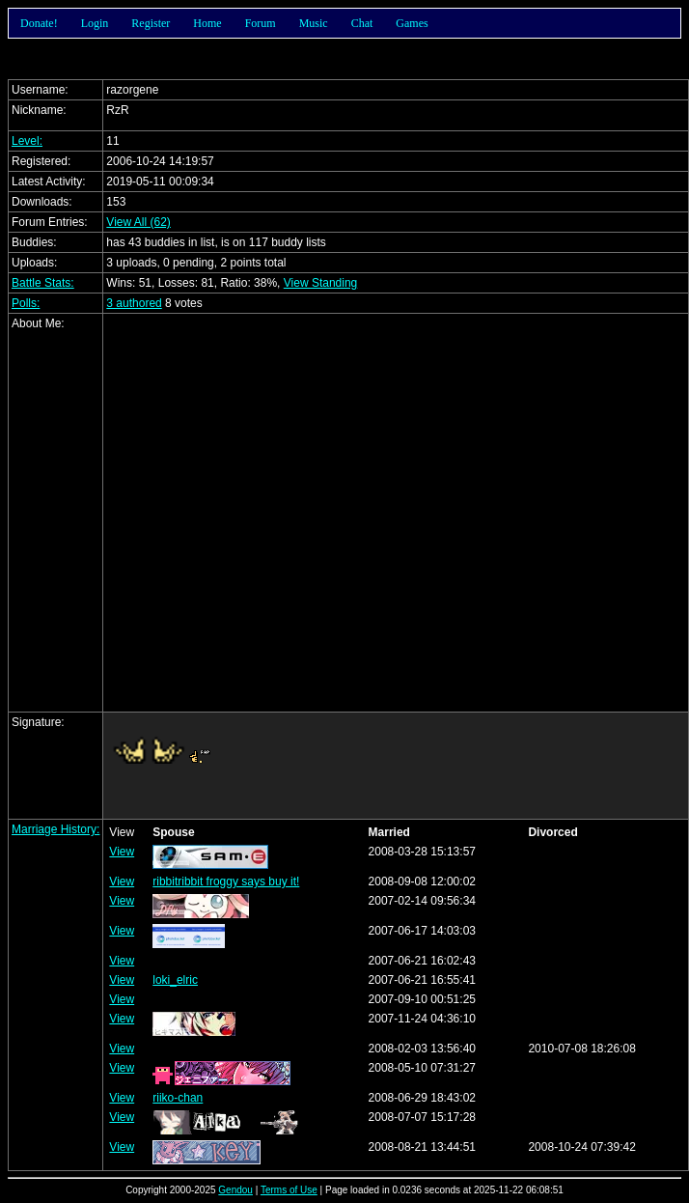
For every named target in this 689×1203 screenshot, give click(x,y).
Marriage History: (55, 829)
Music (313, 23)
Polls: (26, 303)
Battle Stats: (43, 283)
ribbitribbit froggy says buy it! (225, 881)
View (121, 851)
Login (95, 23)
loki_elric (175, 980)
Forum (260, 23)
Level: (27, 141)
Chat (362, 23)
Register (150, 23)
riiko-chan (177, 1098)
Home (207, 23)
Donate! (39, 23)
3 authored (133, 303)
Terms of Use (289, 1190)
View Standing (321, 283)
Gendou (235, 1190)
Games (411, 23)
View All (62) (138, 222)
